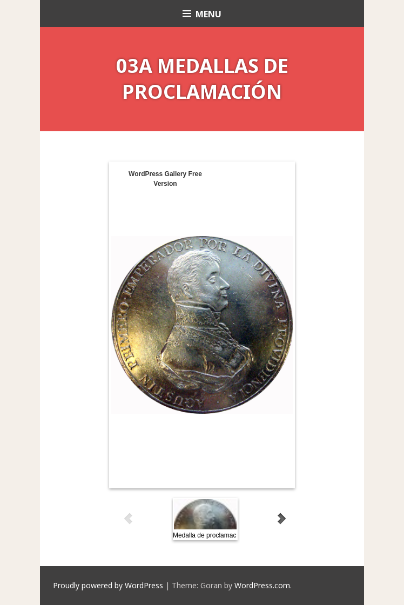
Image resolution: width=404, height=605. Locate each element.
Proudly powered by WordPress (108, 585)
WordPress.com (262, 585)
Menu (208, 14)
